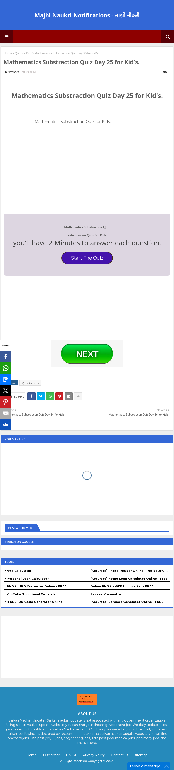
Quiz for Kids (23, 53)
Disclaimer (51, 755)
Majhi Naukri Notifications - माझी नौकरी (87, 15)
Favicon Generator (105, 594)
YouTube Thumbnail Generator (32, 594)
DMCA (71, 755)
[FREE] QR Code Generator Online (35, 602)
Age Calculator (19, 570)
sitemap (141, 755)
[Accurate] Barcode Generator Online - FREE (126, 602)
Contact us (119, 755)
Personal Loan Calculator (28, 578)
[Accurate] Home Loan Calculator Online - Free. (129, 578)
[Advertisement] (38, 177)
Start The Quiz (87, 258)
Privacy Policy (94, 755)
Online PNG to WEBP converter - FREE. (122, 586)
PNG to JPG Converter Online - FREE (37, 586)
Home (8, 53)
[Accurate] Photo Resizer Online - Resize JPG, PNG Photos (130, 570)
